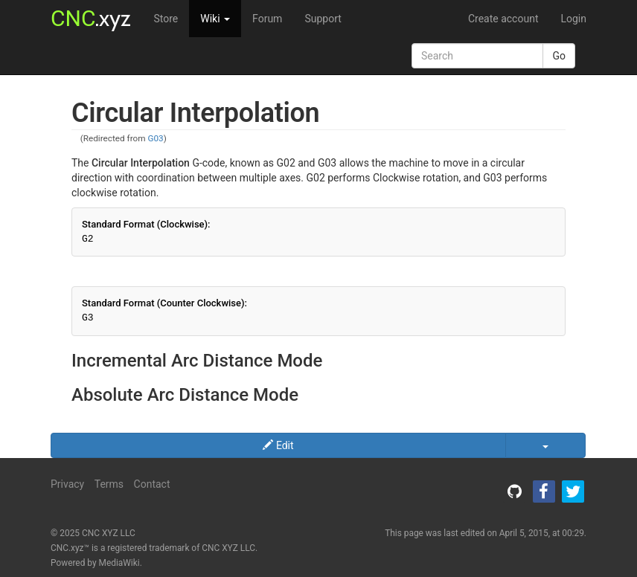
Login (573, 19)
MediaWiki (119, 563)
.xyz (91, 18)
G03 (155, 138)
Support (322, 19)
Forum (267, 19)
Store (165, 19)
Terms (109, 484)
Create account (503, 19)
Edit (278, 445)
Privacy (67, 484)
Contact (152, 484)
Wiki (215, 19)
